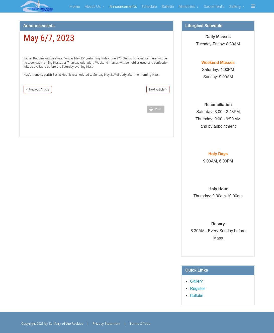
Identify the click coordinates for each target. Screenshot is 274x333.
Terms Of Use (140, 323)
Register (197, 288)
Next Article (156, 89)
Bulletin (196, 295)
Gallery (196, 281)
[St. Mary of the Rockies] (36, 6)
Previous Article (39, 89)
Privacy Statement (106, 323)
